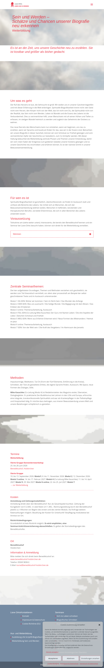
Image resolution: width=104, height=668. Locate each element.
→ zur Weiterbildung (19, 485)
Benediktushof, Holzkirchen (22, 468)
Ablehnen (70, 658)
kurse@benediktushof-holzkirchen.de (32, 565)
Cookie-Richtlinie (53, 663)
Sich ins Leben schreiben (67, 616)
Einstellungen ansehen (90, 658)
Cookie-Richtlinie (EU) (31, 623)
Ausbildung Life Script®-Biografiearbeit (28, 637)
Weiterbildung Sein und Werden (25, 641)
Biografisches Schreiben (67, 620)
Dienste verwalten (52, 652)
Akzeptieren (53, 658)
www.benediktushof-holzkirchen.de (25, 559)
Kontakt (25, 616)
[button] (99, 625)
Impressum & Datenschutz (69, 663)
